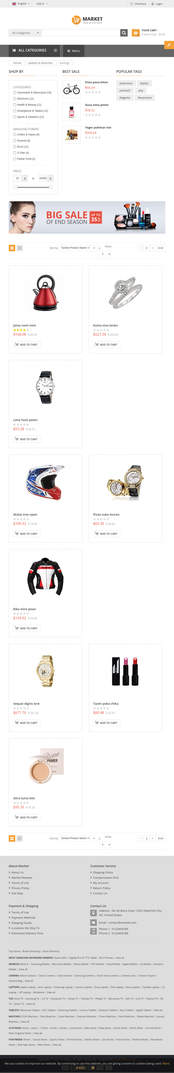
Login (159, 4)
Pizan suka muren (106, 514)
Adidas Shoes (92, 1039)
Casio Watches (66, 1016)
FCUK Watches (29, 1016)
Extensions (125, 83)
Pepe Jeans (105, 1028)
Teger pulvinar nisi (98, 127)
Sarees (63, 1028)
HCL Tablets (49, 1010)
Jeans (34, 1028)
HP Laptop (25, 992)
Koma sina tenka (105, 325)
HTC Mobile (97, 964)
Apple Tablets (143, 1010)
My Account (101, 883)
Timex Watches (107, 1016)
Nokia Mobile (81, 964)
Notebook (38, 992)
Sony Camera (65, 975)
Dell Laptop (117, 987)
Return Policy (101, 888)
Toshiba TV (87, 998)
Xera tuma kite (24, 798)
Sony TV (18, 998)
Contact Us (100, 893)
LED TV (129, 998)
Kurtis (53, 1028)
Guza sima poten (97, 105)
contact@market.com (122, 923)
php (140, 90)
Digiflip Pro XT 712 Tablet (83, 957)
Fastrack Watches (86, 1016)
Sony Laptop (101, 987)
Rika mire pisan (24, 609)
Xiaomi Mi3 (60, 957)
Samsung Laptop (63, 987)
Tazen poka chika (106, 703)
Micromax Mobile (61, 964)
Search (124, 33)
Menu (73, 51)
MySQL (144, 83)
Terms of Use (20, 883)
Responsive (145, 98)
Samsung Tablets (67, 1010)
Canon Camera (46, 975)
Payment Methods (23, 918)
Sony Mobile (113, 964)
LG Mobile (145, 964)
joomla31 (125, 90)
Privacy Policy (20, 888)
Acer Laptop (45, 987)
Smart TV (19, 1003)
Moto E (24, 964)
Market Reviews (22, 878)
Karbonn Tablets (108, 1010)
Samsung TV (32, 998)
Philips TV (100, 998)
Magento (124, 98)
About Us (18, 872)
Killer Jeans (90, 1028)
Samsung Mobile (40, 964)
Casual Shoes (40, 1039)
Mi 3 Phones (106, 957)
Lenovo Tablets (88, 1010)
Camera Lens (128, 975)
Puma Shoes (123, 1039)
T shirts (44, 1028)
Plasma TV (152, 998)
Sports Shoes (57, 1039)
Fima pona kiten (96, 82)
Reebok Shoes (140, 1039)
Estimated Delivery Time (27, 933)
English (19, 3)
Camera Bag (15, 980)
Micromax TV (116, 998)
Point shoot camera (108, 975)
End (160, 248)
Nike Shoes (44, 1044)
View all (120, 957)
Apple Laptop (28, 987)
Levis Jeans (76, 1028)
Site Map (17, 893)
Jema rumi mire (24, 325)
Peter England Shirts (20, 1033)
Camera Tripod (146, 975)
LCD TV (140, 998)
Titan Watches (48, 1016)
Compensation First (106, 878)
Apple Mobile (130, 964)
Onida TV (73, 998)
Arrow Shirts (120, 1028)
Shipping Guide (22, 923)
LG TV (45, 998)
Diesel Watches (145, 1016)
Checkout (140, 4)
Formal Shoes (74, 1039)
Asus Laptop (133, 987)
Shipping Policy (103, 872)
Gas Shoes (108, 1039)
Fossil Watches (126, 1016)
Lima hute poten (25, 420)
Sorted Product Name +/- (75, 247)
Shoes (26, 1039)
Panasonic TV (58, 998)
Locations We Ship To (26, 928)
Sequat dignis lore (26, 703)
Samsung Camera (84, 975)
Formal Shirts (153, 1028)
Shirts (25, 1028)
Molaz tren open (25, 514)
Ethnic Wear (136, 1028)
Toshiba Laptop (150, 987)
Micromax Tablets (30, 1010)
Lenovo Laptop (83, 987)
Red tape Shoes (26, 1044)
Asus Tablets (127, 1010)
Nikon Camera (28, 975)
